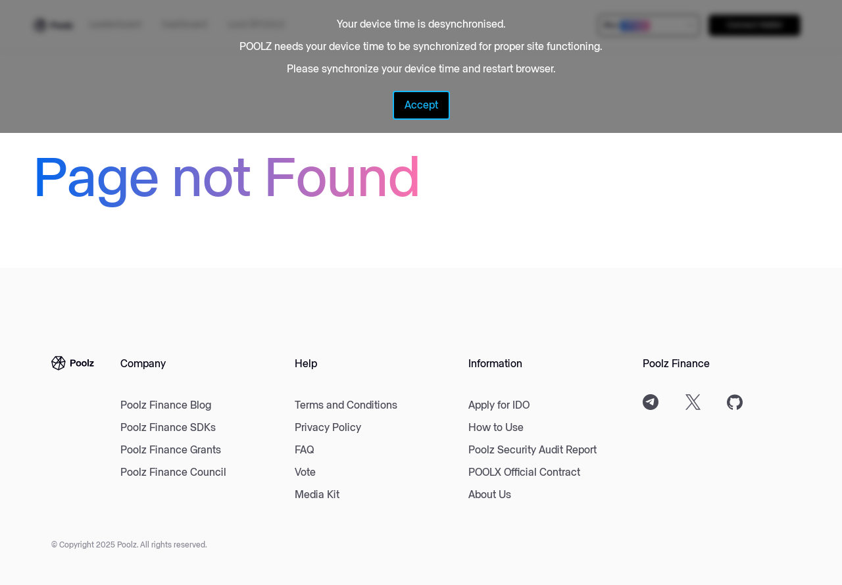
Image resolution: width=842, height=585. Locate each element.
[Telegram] (650, 402)
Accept (421, 105)
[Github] (735, 402)
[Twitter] (693, 402)
